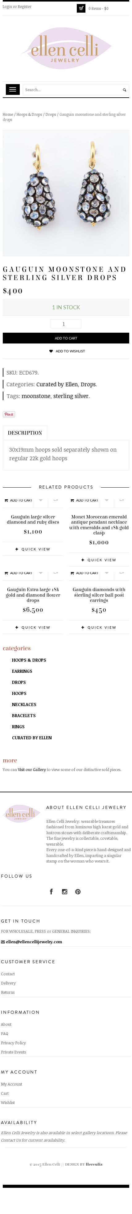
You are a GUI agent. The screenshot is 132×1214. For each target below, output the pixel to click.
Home (8, 114)
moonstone (36, 396)
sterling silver (71, 396)
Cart (5, 1093)
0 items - (99, 8)
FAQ (4, 1033)
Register (24, 6)
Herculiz (94, 1164)
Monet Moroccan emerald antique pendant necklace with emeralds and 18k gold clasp (99, 525)
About (6, 1024)
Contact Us (11, 1140)
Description (25, 433)
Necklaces (24, 704)
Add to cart (66, 338)
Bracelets (23, 715)
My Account (11, 1084)
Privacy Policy (13, 1043)
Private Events (13, 1052)
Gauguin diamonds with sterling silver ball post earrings (99, 595)
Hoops (19, 693)
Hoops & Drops (29, 114)
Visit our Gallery (32, 769)
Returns (7, 992)
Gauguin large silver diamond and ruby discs (33, 519)
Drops (51, 114)
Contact (8, 973)
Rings (18, 726)
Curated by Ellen (57, 384)
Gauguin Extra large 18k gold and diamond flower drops (33, 595)
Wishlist (8, 1102)
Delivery (8, 983)
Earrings (22, 671)
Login (7, 6)
